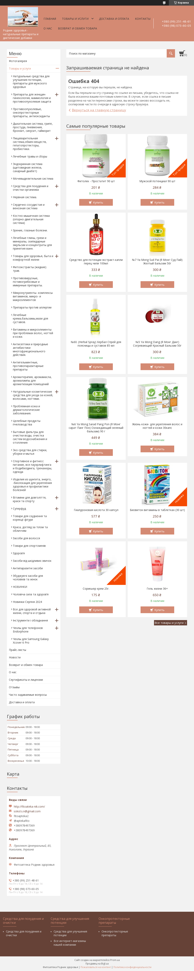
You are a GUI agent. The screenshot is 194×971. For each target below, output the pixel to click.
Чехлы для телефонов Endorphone (28, 629)
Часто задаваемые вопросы (28, 695)
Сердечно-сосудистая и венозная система (29, 206)
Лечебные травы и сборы (30, 156)
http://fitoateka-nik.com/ (29, 806)
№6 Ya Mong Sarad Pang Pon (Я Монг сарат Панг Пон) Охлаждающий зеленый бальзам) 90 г (96, 427)
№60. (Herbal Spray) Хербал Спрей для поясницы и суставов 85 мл (96, 343)
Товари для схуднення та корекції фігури (30, 517)
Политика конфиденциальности (132, 967)
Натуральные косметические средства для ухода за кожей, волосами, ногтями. (33, 395)
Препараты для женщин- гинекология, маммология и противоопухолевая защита (32, 97)
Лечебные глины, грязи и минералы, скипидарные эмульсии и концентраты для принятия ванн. (32, 243)
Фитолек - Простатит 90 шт (96, 181)
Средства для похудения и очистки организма (30, 187)
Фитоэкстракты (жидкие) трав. (29, 268)
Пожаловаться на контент (96, 967)
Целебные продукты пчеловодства (26, 422)
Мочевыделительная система (33, 178)
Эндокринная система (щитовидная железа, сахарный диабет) (27, 167)
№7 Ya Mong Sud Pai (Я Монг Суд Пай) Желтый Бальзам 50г (157, 261)
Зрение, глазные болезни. (30, 230)
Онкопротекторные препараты (115, 933)
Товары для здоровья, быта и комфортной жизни (33, 257)
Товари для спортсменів (29, 546)
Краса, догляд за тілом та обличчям (30, 529)
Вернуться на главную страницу (99, 110)
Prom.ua (115, 960)
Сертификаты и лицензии (26, 680)
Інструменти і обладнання (30, 620)
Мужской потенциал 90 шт (157, 181)
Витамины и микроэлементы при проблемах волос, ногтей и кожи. (33, 333)
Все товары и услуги (169, 623)
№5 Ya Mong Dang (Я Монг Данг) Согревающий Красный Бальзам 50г (157, 343)
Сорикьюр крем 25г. (96, 588)
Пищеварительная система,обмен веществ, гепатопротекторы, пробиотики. (30, 143)
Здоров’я (19, 553)
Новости (15, 657)
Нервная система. (25, 197)
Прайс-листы (17, 650)
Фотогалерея (18, 61)
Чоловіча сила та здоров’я (30, 594)
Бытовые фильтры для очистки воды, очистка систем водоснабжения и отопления (30, 437)
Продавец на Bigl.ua (97, 963)
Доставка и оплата (114, 19)
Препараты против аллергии (32, 307)
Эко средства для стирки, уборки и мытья (30, 451)
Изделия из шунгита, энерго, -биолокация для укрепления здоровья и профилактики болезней (32, 484)
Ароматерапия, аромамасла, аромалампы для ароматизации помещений (32, 380)
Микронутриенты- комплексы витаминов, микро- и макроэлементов (33, 296)
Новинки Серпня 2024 (27, 602)
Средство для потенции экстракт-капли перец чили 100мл (96, 261)
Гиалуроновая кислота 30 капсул (96, 510)
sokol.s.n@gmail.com (27, 811)
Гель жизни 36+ (157, 588)
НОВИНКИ (20, 587)
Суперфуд (19, 508)
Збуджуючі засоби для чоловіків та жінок (28, 577)
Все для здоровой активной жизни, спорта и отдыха (32, 611)
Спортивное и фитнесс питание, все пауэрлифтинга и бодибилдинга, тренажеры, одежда (32, 466)
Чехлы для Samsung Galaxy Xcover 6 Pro (31, 640)
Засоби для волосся (26, 538)
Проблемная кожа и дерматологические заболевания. (26, 409)
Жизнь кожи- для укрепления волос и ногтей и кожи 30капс (157, 426)
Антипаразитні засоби (28, 568)
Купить (98, 202)
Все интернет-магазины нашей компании (70, 942)
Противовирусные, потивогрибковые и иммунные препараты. (28, 281)
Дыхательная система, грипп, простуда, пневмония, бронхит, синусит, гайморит (33, 127)
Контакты (142, 19)
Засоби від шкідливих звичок (32, 561)
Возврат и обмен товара (77, 28)
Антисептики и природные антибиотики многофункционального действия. (30, 349)
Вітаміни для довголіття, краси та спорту (29, 499)
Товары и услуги (75, 19)
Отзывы (14, 687)
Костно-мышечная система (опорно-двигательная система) (31, 219)
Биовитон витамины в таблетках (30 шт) (157, 510)
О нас (48, 28)
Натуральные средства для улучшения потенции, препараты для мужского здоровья (31, 81)
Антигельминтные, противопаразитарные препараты (28, 365)
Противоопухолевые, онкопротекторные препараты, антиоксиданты (31, 112)
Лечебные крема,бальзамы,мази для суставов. (30, 318)
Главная (50, 19)
